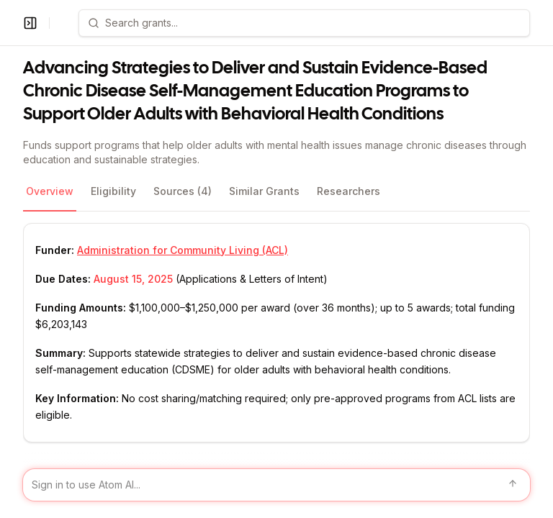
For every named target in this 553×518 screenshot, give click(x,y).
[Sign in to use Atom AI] (276, 485)
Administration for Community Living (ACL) (182, 250)
